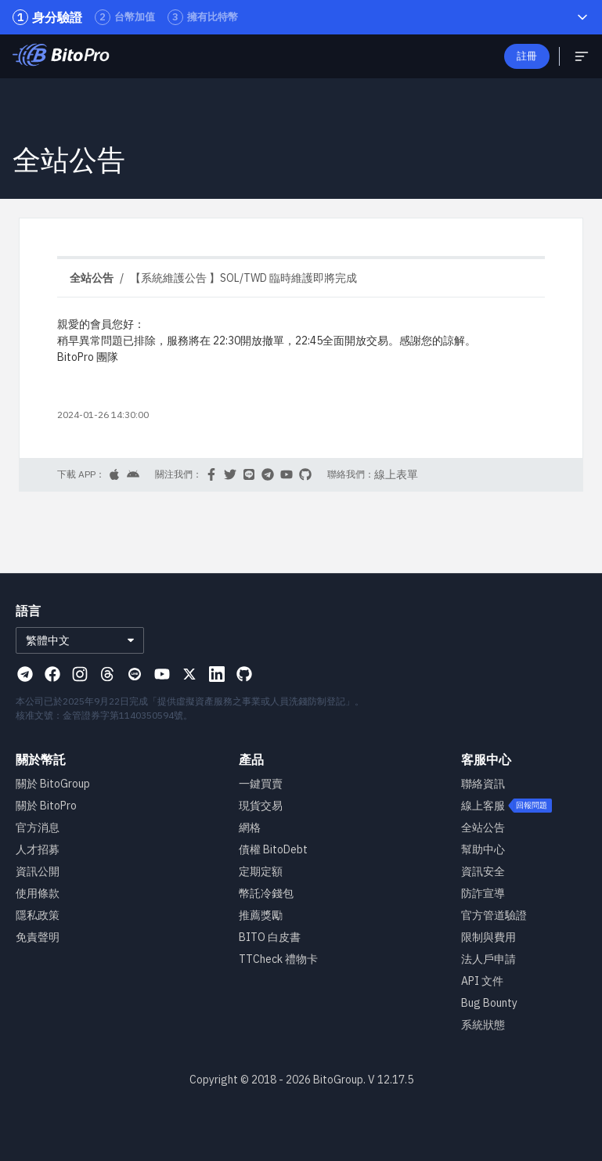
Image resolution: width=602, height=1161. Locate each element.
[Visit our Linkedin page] (217, 674)
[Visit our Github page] (244, 674)
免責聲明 (37, 937)
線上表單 (396, 474)
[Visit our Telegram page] (25, 674)
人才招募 (37, 849)
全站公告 (483, 827)
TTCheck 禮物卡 (278, 959)
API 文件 (482, 981)
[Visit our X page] (189, 674)
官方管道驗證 (494, 915)
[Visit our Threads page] (107, 674)
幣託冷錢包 (266, 893)
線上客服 (483, 806)
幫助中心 (483, 849)
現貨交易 (261, 806)
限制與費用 (488, 937)
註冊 (527, 56)
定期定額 (261, 871)
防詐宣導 (483, 893)
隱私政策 (37, 915)
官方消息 (37, 827)
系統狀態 (483, 1025)
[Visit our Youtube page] (162, 674)
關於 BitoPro (46, 806)
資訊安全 (483, 871)
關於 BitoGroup (53, 784)
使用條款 (37, 893)
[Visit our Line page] (134, 674)
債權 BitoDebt (273, 849)
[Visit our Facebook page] (52, 674)
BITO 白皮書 (270, 937)
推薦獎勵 (261, 915)
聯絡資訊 (483, 784)
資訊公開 (37, 871)
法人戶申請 (488, 959)
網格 (250, 827)
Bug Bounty (489, 1003)
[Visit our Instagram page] (80, 674)
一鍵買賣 (261, 784)
